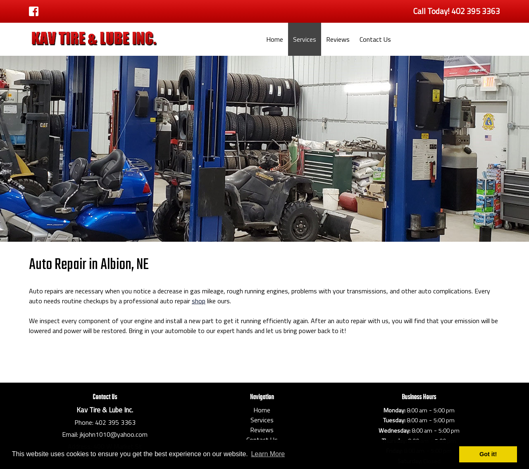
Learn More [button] (268, 453)
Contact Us (375, 39)
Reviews (338, 39)
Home (274, 39)
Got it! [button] (488, 454)
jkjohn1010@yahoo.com (114, 434)
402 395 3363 (115, 422)
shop (198, 301)
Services (304, 39)
